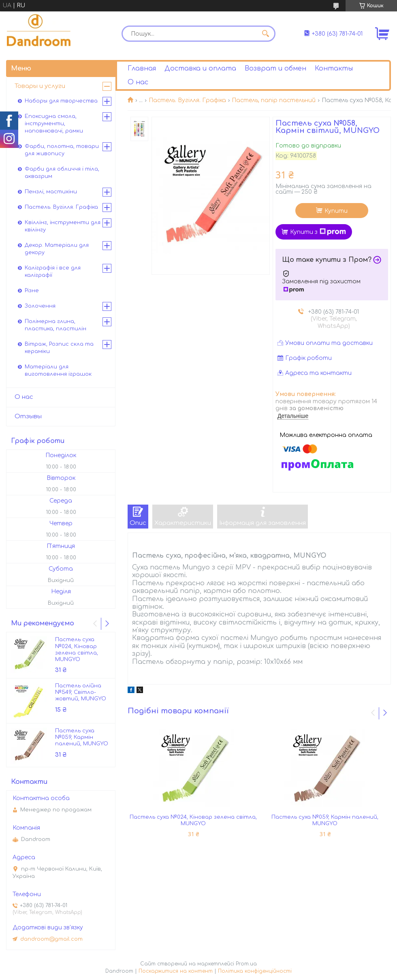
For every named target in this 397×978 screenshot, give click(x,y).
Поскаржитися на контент (176, 971)
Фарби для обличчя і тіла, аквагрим (62, 172)
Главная (142, 68)
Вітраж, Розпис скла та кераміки (59, 347)
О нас (138, 82)
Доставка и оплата (200, 68)
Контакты (334, 68)
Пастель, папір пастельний (274, 100)
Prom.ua (246, 964)
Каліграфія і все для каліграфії (53, 271)
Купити (336, 211)
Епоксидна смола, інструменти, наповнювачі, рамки (54, 123)
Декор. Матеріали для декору (57, 248)
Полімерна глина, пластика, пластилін (55, 325)
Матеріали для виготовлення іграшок (58, 370)
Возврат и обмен (275, 68)
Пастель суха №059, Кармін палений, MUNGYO (324, 820)
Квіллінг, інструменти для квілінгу (62, 226)
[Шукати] (265, 34)
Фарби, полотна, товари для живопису (62, 149)
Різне (32, 290)
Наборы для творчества (61, 101)
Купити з (318, 231)
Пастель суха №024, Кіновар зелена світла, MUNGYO (193, 820)
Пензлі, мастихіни (51, 192)
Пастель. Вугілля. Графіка (187, 100)
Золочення (40, 306)
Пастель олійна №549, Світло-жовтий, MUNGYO (80, 692)
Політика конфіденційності (255, 971)
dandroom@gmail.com (51, 939)
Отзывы (28, 416)
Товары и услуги (40, 86)
